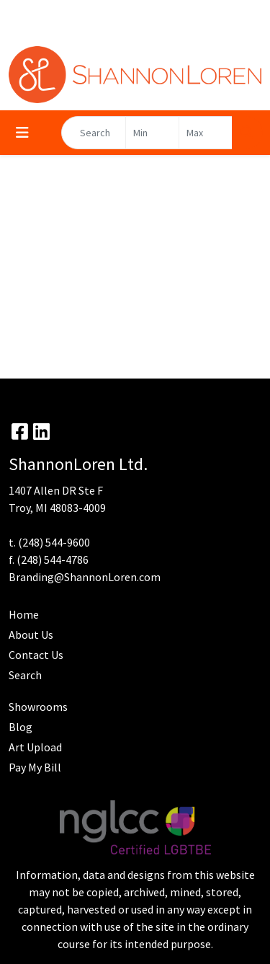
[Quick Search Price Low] (152, 132)
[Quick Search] (93, 132)
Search (25, 675)
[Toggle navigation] (22, 133)
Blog (20, 727)
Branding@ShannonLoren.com (85, 577)
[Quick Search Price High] (206, 132)
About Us (31, 634)
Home (24, 614)
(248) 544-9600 (54, 542)
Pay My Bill (35, 767)
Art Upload (35, 747)
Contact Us (36, 654)
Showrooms (38, 706)
